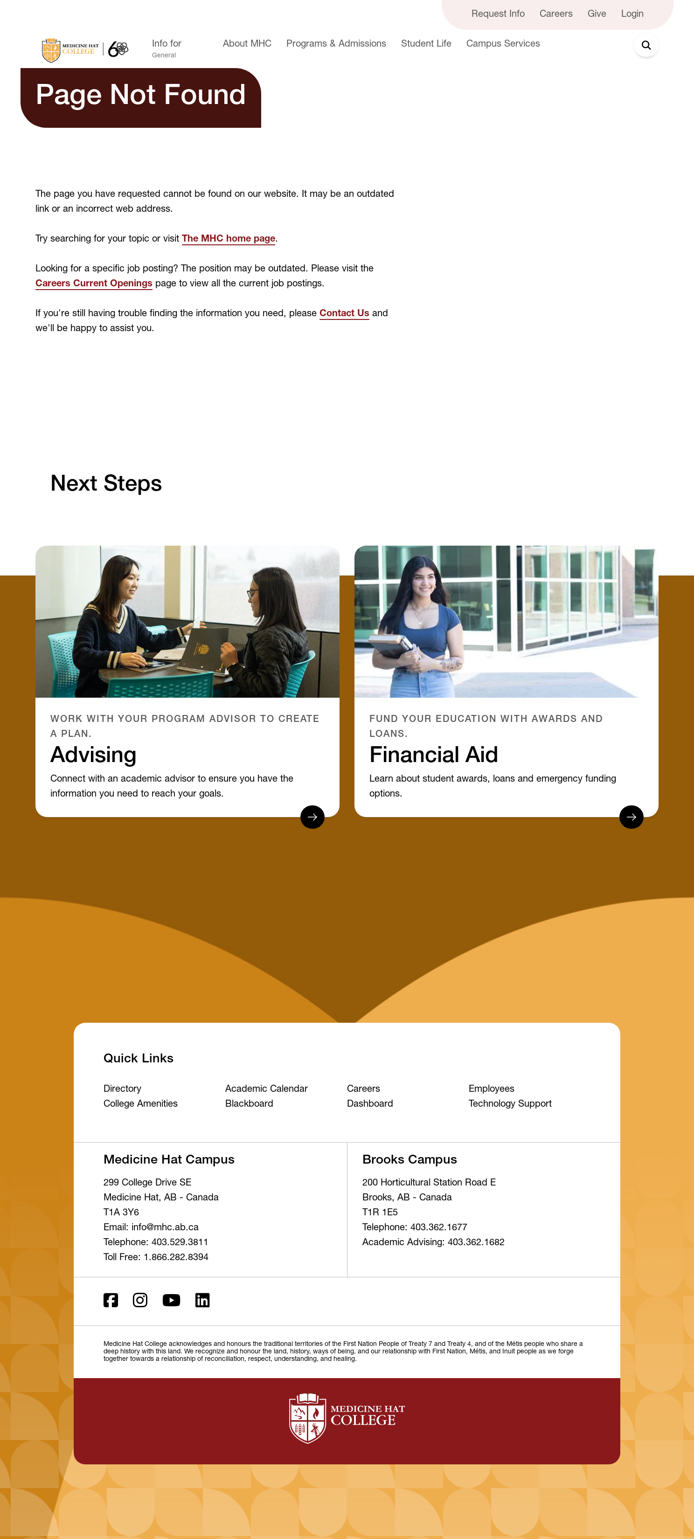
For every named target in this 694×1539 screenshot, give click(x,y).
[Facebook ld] (111, 1301)
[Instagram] (140, 1301)
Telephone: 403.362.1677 (414, 1228)
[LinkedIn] (202, 1301)
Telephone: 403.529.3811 (156, 1243)
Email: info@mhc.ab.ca (151, 1228)
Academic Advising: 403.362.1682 (433, 1243)
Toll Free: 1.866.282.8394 (156, 1258)
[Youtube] (171, 1301)
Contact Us (344, 314)
